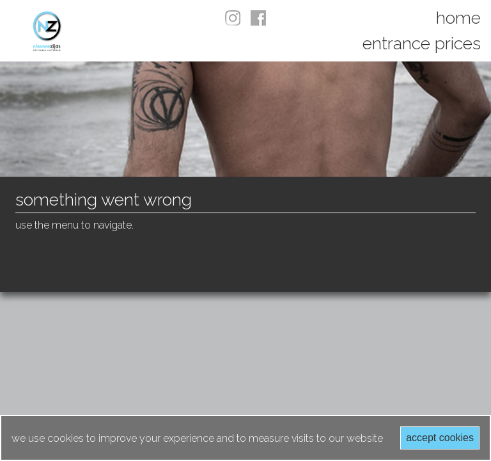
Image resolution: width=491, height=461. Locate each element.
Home (458, 18)
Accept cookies (440, 437)
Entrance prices (421, 43)
